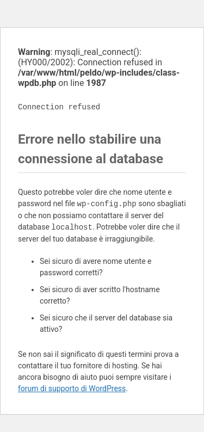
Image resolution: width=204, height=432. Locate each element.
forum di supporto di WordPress (72, 388)
